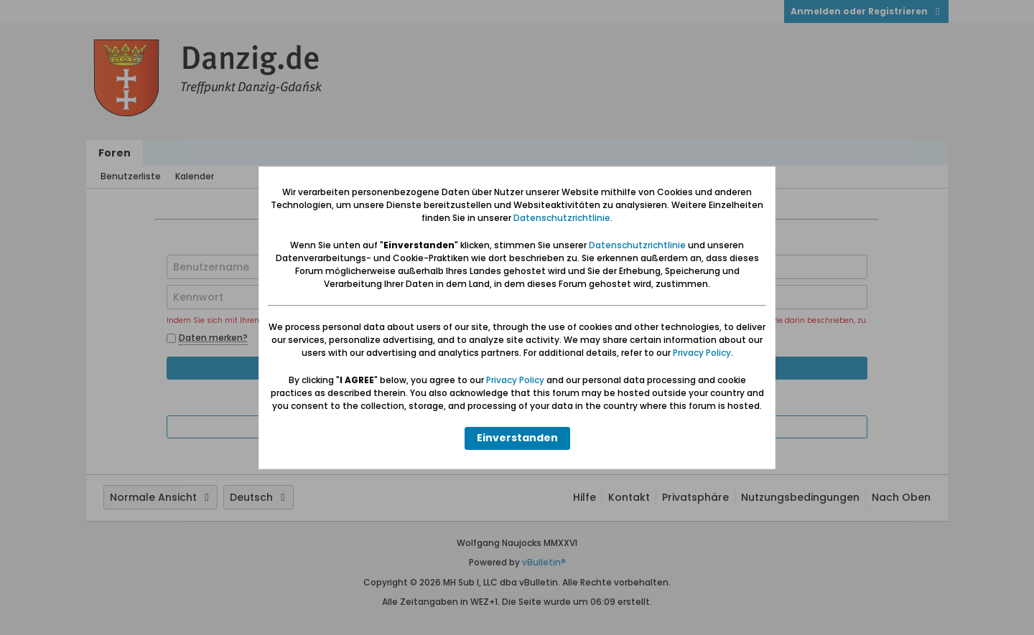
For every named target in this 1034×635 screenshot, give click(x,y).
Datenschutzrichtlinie (561, 218)
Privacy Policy (702, 353)
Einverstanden (517, 438)
